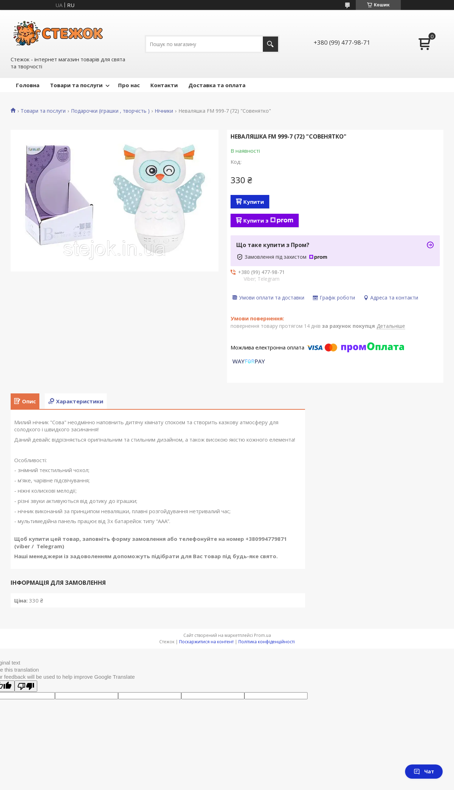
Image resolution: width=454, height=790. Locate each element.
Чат (424, 771)
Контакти (164, 85)
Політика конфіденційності (266, 642)
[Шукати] (270, 44)
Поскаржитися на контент (206, 642)
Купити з (268, 220)
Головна (27, 85)
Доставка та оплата (216, 85)
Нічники (164, 111)
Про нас (129, 85)
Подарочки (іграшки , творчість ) (110, 111)
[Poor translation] (26, 686)
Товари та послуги (76, 85)
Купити (253, 201)
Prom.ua (262, 635)
